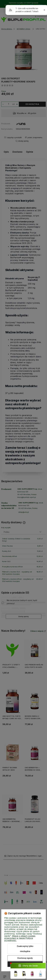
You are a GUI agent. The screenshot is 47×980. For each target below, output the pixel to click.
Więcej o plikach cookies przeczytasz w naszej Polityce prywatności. (19, 938)
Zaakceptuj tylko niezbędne (25, 949)
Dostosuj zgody (25, 958)
